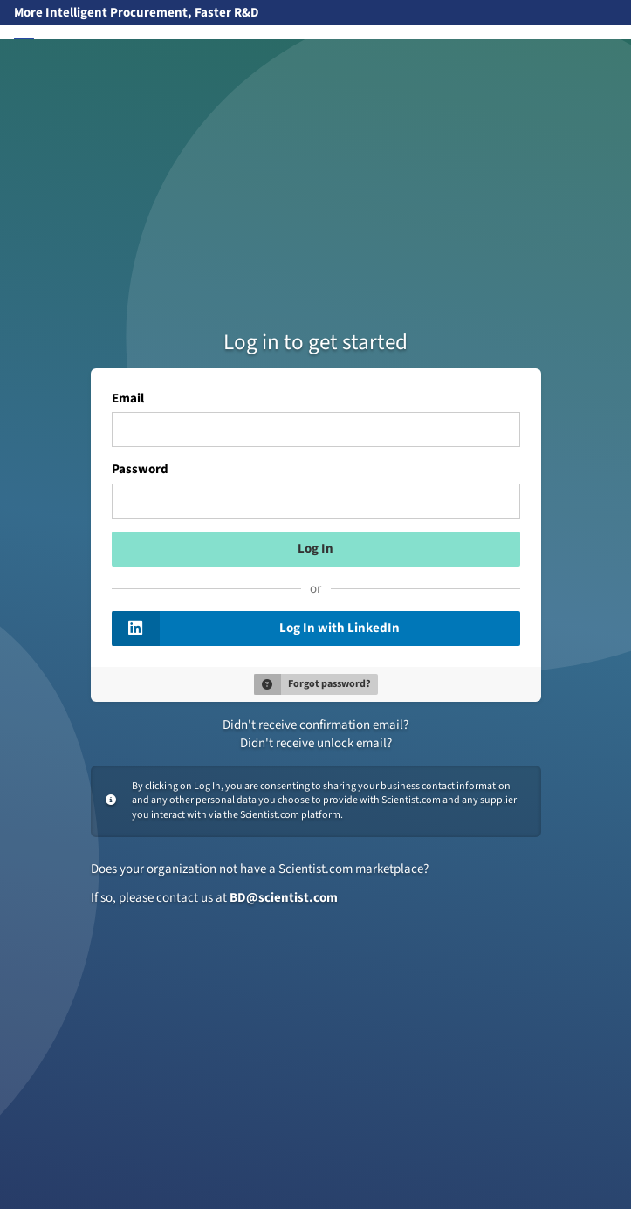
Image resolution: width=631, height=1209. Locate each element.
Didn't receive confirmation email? (315, 725)
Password (140, 469)
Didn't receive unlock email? (316, 743)
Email (128, 399)
